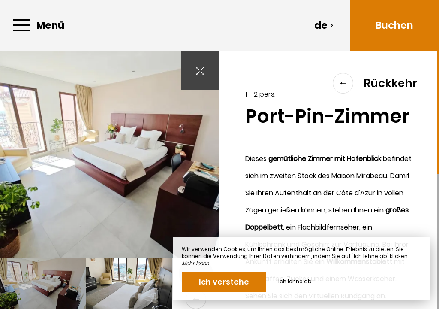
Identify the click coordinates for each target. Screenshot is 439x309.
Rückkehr (375, 83)
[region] (329, 180)
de (324, 25)
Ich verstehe (224, 281)
